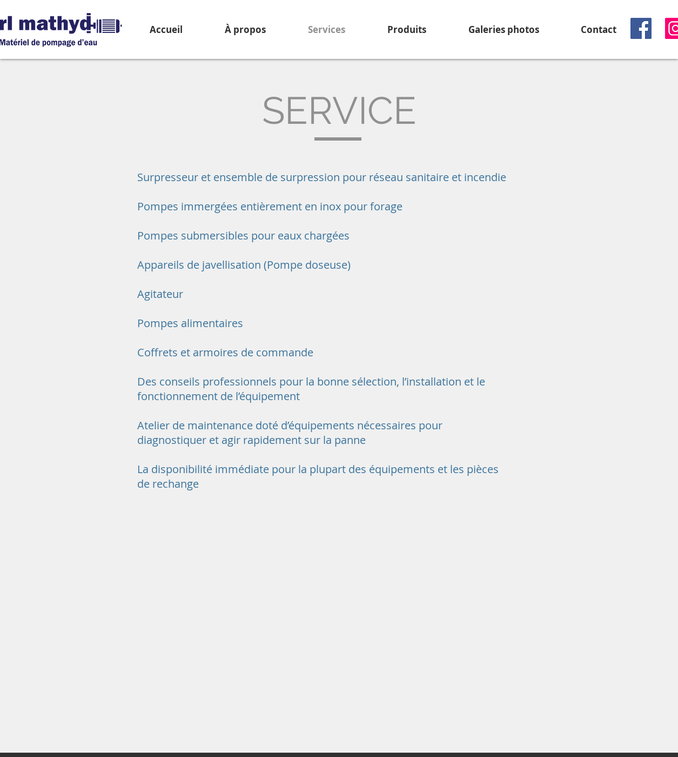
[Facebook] (641, 28)
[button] (406, 29)
